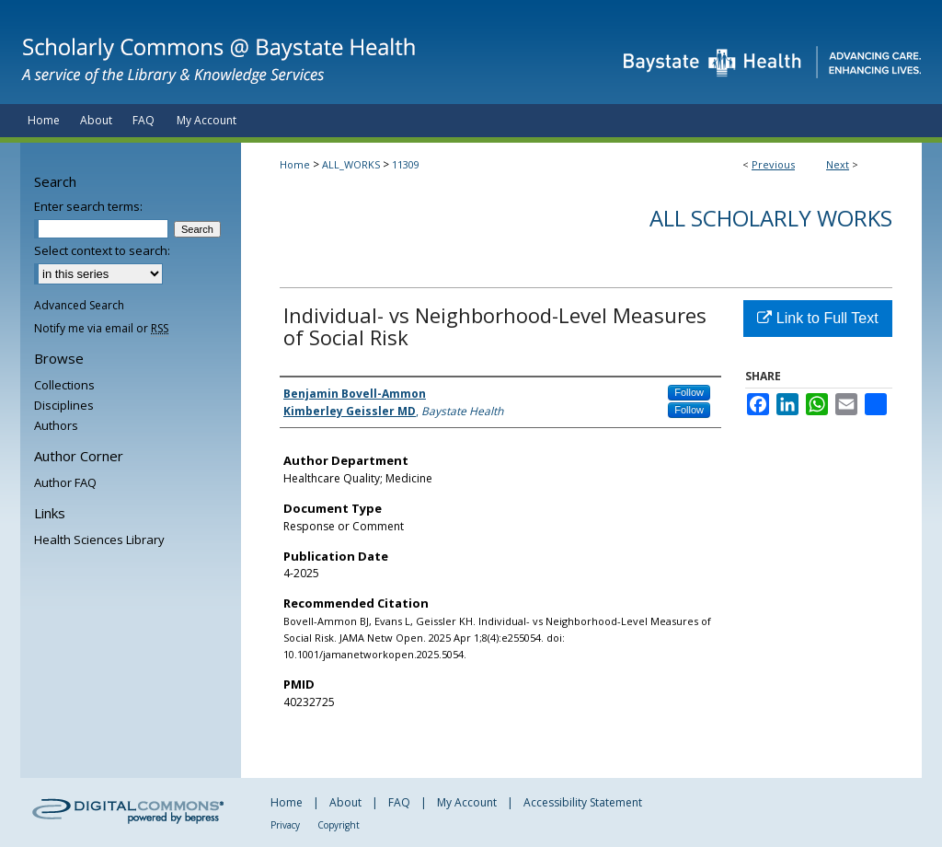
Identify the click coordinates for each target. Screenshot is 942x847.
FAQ (399, 802)
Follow (689, 392)
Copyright (338, 824)
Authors (56, 425)
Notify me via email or (101, 328)
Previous (773, 164)
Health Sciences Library (99, 539)
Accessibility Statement (582, 802)
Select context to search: (102, 250)
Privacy (285, 824)
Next (837, 164)
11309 (405, 164)
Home (295, 164)
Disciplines (64, 405)
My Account (467, 802)
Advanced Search (79, 305)
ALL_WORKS (351, 164)
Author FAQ (65, 482)
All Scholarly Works (770, 218)
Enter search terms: (88, 206)
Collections (64, 385)
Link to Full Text (817, 318)
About (345, 802)
